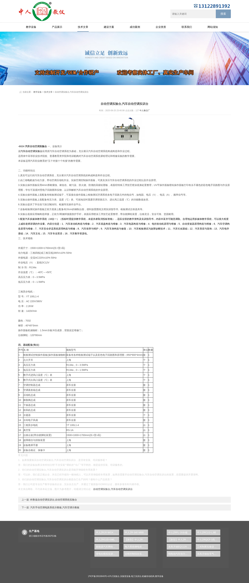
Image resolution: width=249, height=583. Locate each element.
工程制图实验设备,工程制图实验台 (208, 546)
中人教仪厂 (145, 110)
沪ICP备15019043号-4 (98, 576)
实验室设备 (125, 576)
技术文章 (83, 26)
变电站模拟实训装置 (107, 553)
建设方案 (109, 26)
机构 (76, 156)
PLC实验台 (114, 576)
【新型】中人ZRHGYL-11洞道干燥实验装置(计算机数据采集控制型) (179, 539)
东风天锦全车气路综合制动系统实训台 (208, 553)
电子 (210, 185)
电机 (29, 180)
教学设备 (31, 26)
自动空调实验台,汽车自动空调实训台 (113, 489)
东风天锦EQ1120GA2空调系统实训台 (179, 546)
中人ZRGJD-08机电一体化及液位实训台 (107, 539)
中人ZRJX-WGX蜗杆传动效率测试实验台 (107, 532)
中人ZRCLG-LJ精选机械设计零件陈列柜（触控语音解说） (208, 532)
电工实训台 (136, 576)
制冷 (51, 204)
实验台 (43, 146)
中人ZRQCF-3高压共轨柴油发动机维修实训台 (208, 539)
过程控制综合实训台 (136, 553)
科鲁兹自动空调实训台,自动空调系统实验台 (53, 499)
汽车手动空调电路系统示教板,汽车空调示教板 (54, 507)
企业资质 (161, 26)
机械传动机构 (148, 576)
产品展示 (57, 26)
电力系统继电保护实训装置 (136, 546)
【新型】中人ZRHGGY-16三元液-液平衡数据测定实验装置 (136, 539)
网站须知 (213, 26)
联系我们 (187, 26)
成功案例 (135, 26)
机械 (180, 228)
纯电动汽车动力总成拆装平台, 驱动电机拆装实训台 (179, 553)
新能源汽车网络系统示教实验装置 (107, 546)
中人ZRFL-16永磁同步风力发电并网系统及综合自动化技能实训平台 (179, 532)
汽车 (27, 146)
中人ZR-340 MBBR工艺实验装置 (136, 532)
